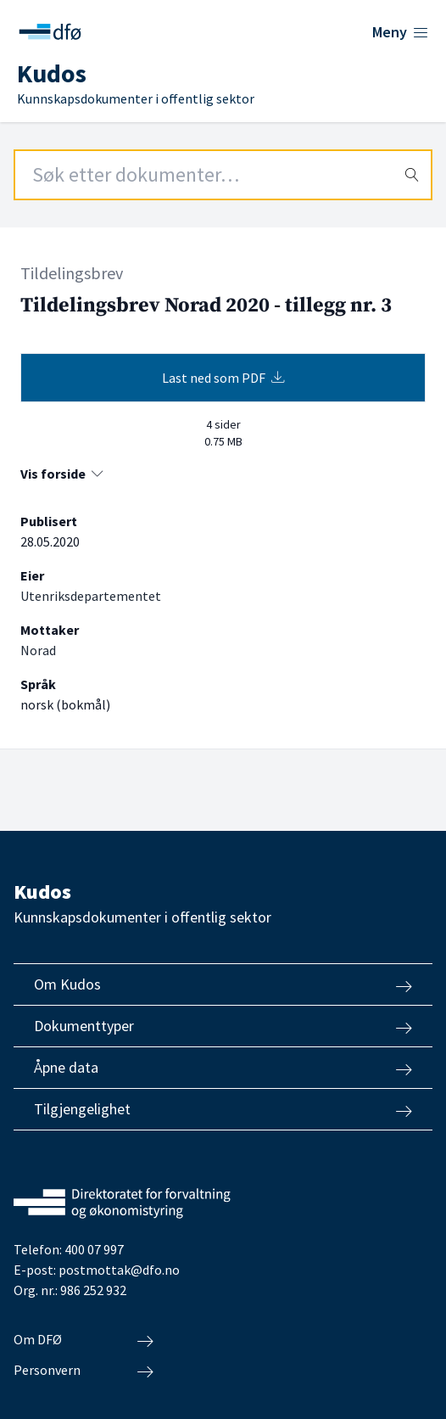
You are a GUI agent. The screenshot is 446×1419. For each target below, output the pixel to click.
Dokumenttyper (223, 1026)
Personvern (83, 1370)
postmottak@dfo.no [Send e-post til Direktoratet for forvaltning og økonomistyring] (119, 1269)
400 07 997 (94, 1249)
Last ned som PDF (223, 377)
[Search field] (223, 174)
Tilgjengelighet (223, 1109)
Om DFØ (83, 1340)
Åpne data (223, 1067)
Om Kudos (223, 984)
